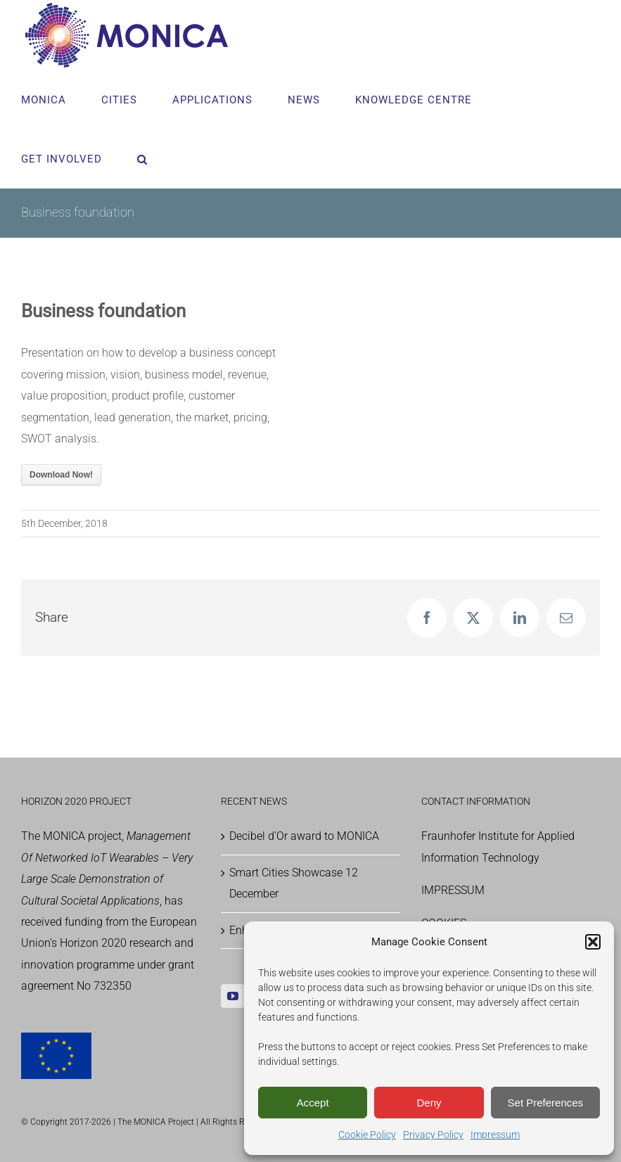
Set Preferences (546, 1103)
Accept (313, 1103)
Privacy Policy (433, 1134)
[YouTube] (233, 996)
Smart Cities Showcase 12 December (293, 883)
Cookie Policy (367, 1134)
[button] (593, 942)
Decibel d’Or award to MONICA (304, 836)
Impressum (495, 1134)
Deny (428, 1103)
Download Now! (61, 475)
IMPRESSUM (453, 890)
